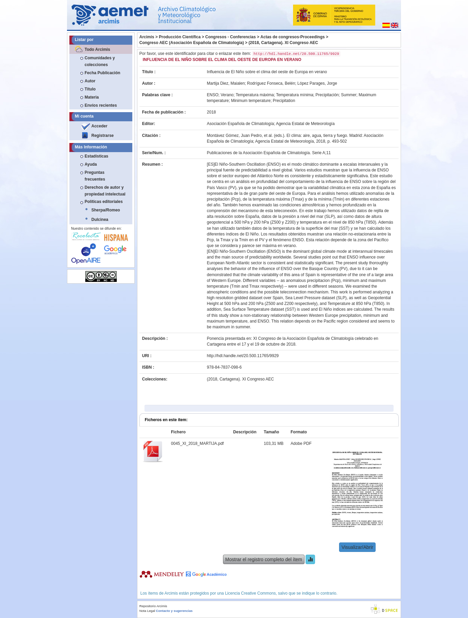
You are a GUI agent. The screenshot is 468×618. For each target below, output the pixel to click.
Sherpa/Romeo (105, 210)
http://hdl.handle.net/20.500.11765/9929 (242, 355)
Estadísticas (96, 156)
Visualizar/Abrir (357, 547)
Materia (92, 97)
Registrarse (102, 135)
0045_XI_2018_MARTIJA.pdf (197, 443)
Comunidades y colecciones (100, 61)
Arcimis (146, 37)
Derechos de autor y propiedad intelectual (105, 191)
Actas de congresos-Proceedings (293, 37)
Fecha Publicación (102, 72)
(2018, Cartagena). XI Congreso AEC (283, 42)
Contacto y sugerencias (174, 611)
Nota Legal (147, 611)
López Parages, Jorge (317, 83)
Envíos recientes (101, 105)
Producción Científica (179, 37)
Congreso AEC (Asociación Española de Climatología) (191, 42)
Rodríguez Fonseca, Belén (271, 83)
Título (90, 89)
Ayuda (91, 164)
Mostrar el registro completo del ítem (263, 559)
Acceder (99, 126)
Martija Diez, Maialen (226, 83)
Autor (90, 81)
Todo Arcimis (97, 49)
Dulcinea (99, 219)
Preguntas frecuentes (95, 176)
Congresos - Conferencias (230, 37)
